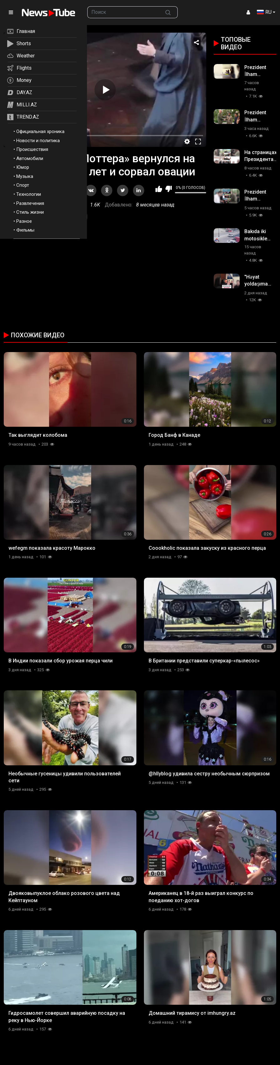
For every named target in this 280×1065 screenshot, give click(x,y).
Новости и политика (38, 140)
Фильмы (25, 230)
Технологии (28, 194)
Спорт (22, 185)
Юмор (22, 167)
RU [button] (264, 12)
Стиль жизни (30, 212)
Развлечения (30, 203)
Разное (24, 221)
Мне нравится (158, 189)
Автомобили (29, 158)
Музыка (24, 176)
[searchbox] (123, 12)
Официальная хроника (40, 131)
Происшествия (32, 149)
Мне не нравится (168, 189)
